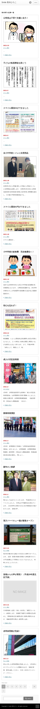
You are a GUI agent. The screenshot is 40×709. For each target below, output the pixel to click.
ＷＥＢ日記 (6, 389)
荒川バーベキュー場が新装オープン (18, 521)
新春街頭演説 (9, 413)
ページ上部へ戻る (37, 706)
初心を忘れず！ (10, 305)
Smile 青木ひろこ (13, 706)
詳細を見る (8, 55)
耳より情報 (6, 550)
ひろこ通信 (6, 48)
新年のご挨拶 (9, 467)
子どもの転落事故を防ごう (14, 63)
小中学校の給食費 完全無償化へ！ (18, 252)
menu (35, 2)
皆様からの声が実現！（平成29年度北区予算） (19, 575)
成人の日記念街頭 (11, 359)
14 (34, 686)
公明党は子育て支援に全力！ (15, 18)
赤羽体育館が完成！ (12, 631)
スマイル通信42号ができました (16, 207)
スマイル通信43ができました (15, 108)
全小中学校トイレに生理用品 (15, 153)
